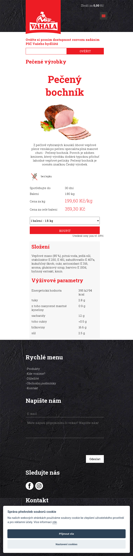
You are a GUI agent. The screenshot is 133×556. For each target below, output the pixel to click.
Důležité (33, 372)
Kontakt (32, 382)
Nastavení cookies (66, 544)
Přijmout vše (66, 533)
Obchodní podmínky (41, 377)
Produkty (33, 363)
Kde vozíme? (36, 368)
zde (54, 522)
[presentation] (53, 441)
